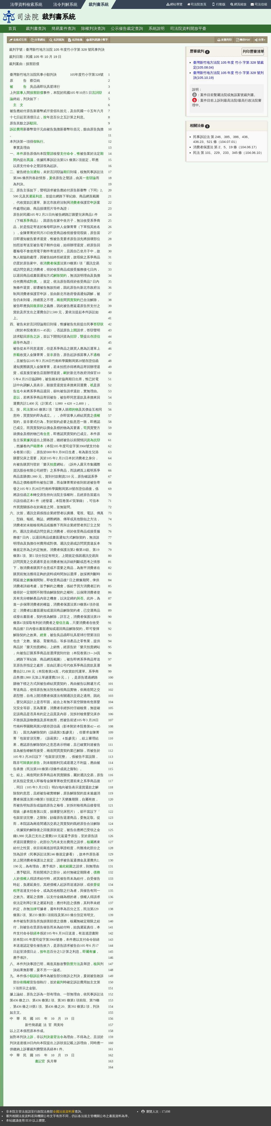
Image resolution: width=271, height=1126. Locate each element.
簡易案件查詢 (64, 28)
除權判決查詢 (93, 28)
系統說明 (157, 28)
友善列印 (224, 40)
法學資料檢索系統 (26, 4)
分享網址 (37, 40)
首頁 (12, 28)
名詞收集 (75, 40)
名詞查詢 (56, 40)
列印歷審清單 (253, 51)
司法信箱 (259, 4)
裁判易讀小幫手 (97, 40)
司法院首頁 (196, 4)
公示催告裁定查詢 (127, 28)
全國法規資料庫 (64, 1111)
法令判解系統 (65, 4)
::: (162, 4)
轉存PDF (243, 40)
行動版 (218, 4)
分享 (259, 40)
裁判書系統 (99, 4)
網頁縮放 (238, 4)
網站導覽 (174, 4)
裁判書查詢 (36, 28)
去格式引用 (18, 40)
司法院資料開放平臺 (188, 28)
